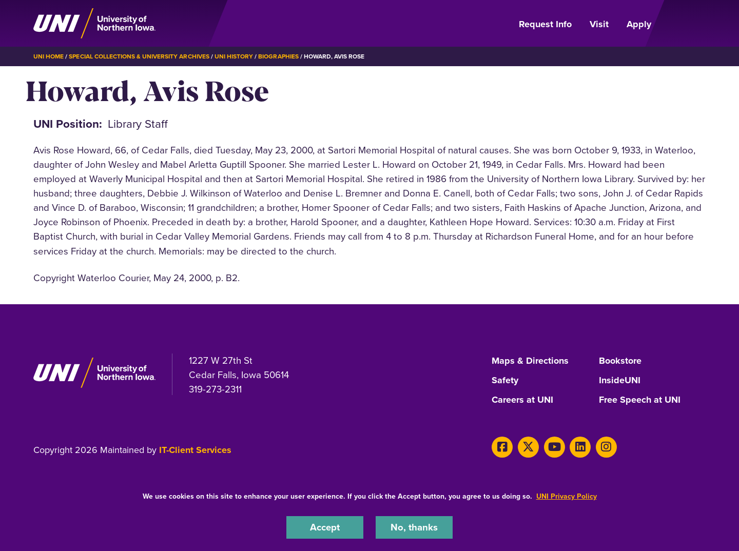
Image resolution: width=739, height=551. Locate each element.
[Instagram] (606, 447)
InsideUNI (619, 381)
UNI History (234, 56)
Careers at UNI (522, 400)
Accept (325, 527)
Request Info (545, 24)
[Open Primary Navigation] (684, 23)
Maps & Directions (530, 361)
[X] (528, 447)
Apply (639, 24)
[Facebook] (502, 447)
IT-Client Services (195, 450)
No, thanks (414, 527)
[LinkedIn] (580, 447)
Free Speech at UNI (639, 400)
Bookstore (620, 361)
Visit (599, 24)
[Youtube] (554, 447)
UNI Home (48, 56)
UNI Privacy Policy (566, 496)
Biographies (278, 56)
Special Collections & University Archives (139, 56)
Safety (505, 381)
